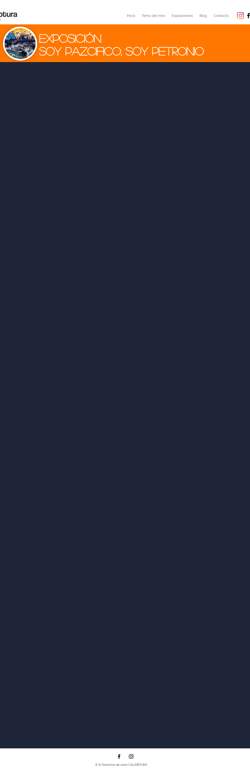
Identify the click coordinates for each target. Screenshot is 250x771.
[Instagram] (240, 15)
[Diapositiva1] (125, 49)
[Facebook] (119, 756)
